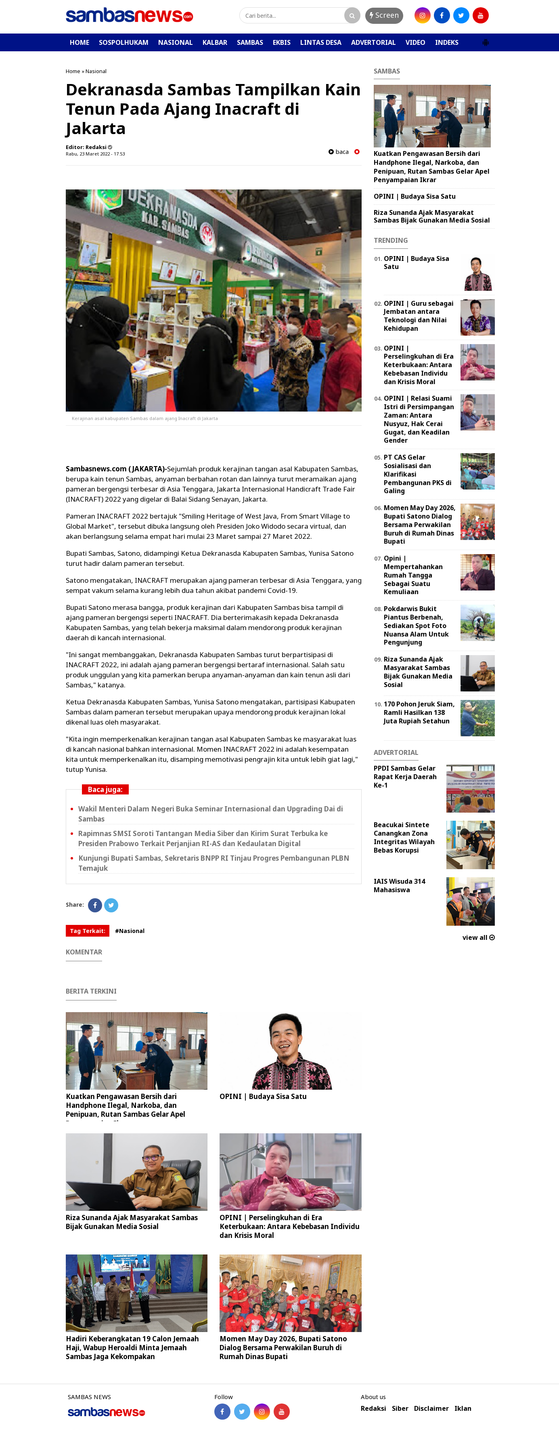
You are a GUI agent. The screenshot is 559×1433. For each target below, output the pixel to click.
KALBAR (215, 42)
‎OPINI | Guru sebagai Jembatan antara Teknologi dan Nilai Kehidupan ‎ (419, 316)
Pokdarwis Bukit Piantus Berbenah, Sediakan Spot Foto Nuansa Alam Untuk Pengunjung (416, 625)
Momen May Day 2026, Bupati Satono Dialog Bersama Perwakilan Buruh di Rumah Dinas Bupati (283, 1347)
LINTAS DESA (320, 42)
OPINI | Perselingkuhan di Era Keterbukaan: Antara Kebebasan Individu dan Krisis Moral (290, 1226)
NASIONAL (175, 42)
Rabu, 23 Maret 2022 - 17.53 (95, 154)
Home (73, 71)
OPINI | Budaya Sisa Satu (263, 1096)
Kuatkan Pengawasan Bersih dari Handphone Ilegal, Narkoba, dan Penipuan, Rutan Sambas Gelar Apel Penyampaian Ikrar (125, 1110)
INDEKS (447, 42)
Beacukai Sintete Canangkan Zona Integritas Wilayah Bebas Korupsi (404, 837)
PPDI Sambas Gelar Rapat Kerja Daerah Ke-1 (405, 777)
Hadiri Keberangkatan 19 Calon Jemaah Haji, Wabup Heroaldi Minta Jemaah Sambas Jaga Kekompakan (132, 1347)
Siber (400, 1408)
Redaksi (373, 1408)
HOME (79, 42)
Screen (384, 15)
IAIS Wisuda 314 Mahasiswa (399, 885)
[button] (486, 39)
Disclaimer (431, 1408)
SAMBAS (250, 42)
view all (479, 937)
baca (339, 151)
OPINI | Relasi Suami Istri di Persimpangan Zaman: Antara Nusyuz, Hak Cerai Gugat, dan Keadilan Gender (419, 419)
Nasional (96, 71)
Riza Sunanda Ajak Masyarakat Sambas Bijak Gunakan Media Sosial (132, 1222)
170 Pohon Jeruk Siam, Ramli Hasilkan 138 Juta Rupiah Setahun (419, 712)
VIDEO (415, 42)
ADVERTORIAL (373, 42)
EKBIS (282, 42)
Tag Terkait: (87, 931)
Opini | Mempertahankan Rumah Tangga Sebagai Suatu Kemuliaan (413, 575)
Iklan (462, 1408)
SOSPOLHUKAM (124, 42)
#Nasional (129, 931)
